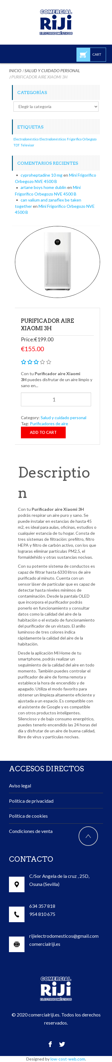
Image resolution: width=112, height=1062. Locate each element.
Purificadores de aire (49, 423)
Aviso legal (20, 785)
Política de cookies (28, 816)
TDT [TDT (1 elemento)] (16, 145)
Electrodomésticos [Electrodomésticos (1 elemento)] (52, 139)
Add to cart (43, 432)
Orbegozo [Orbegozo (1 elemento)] (89, 139)
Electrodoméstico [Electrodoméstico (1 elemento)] (26, 139)
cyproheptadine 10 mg (41, 175)
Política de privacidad (31, 801)
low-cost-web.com (67, 1058)
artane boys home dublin (43, 187)
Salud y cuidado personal (52, 70)
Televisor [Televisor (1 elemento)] (27, 145)
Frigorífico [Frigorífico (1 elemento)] (74, 139)
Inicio (15, 70)
